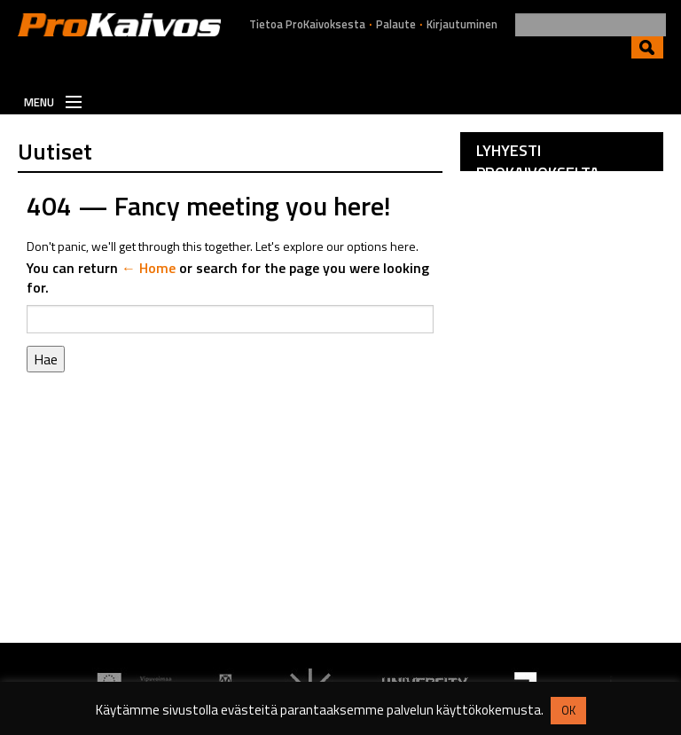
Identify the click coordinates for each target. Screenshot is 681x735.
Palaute (396, 24)
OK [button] (568, 710)
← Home (148, 267)
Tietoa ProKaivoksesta (307, 24)
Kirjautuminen (462, 24)
